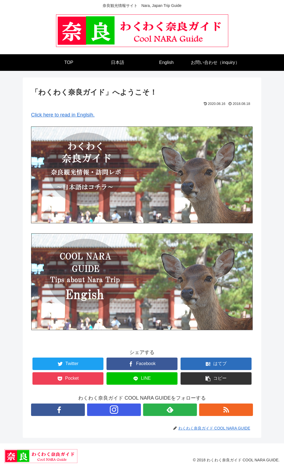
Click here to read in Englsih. (63, 115)
